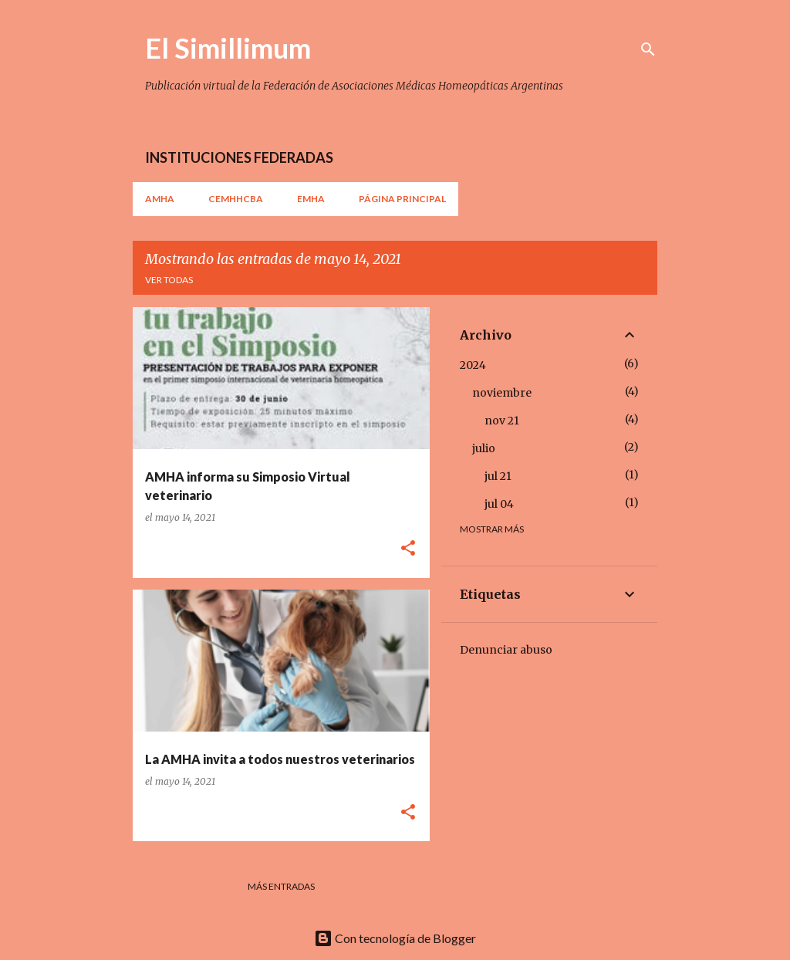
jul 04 (499, 504)
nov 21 (501, 421)
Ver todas (169, 280)
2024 (473, 365)
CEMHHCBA (235, 199)
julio (483, 448)
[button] (408, 549)
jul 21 (497, 476)
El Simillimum (228, 48)
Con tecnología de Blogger (395, 938)
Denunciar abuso (506, 650)
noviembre (502, 393)
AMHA (159, 199)
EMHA (311, 199)
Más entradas (281, 886)
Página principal (402, 199)
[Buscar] (648, 49)
